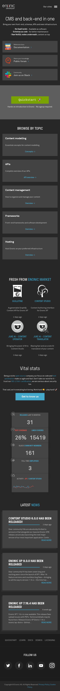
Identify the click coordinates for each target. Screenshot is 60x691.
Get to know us (30, 396)
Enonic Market (39, 279)
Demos (38, 640)
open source (20, 376)
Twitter (8, 665)
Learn (22, 640)
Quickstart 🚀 (30, 100)
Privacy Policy (44, 684)
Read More (46, 540)
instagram (52, 665)
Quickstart (11, 640)
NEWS (35, 504)
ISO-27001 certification (21, 381)
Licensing (50, 640)
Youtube (41, 665)
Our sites (47, 7)
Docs (30, 640)
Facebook (19, 665)
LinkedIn (30, 665)
